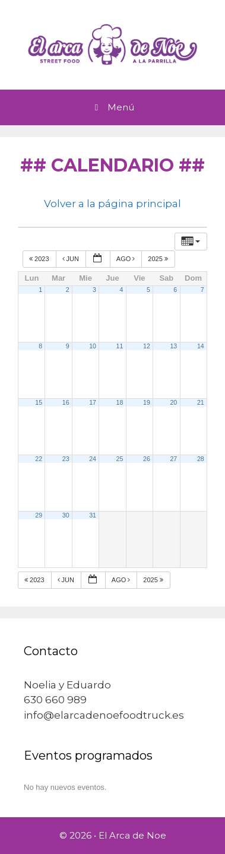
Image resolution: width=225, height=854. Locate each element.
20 (173, 402)
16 (65, 402)
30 (65, 515)
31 (92, 515)
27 (173, 458)
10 (92, 346)
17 (92, 402)
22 (38, 458)
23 (65, 458)
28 (200, 458)
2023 (40, 258)
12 (146, 346)
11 (119, 346)
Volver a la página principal (112, 203)
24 (92, 458)
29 (38, 515)
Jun (71, 258)
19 (146, 402)
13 (173, 346)
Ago (126, 258)
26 (146, 458)
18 (119, 402)
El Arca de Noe (132, 835)
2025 (159, 258)
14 (200, 346)
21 (200, 402)
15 (38, 402)
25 (119, 458)
